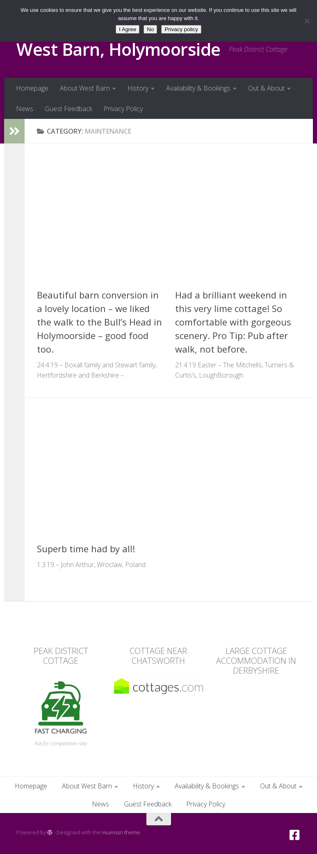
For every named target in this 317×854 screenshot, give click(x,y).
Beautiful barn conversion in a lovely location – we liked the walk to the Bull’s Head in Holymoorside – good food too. (99, 322)
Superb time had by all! (86, 548)
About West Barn (85, 88)
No (150, 29)
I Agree (127, 29)
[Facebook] (295, 835)
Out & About (266, 88)
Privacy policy (181, 29)
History (138, 88)
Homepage (32, 88)
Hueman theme (121, 832)
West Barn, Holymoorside (118, 49)
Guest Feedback (68, 108)
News (24, 108)
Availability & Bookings (198, 88)
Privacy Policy (123, 108)
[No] (307, 21)
